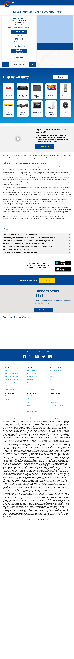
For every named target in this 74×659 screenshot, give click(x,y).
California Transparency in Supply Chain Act (51, 418)
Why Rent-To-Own (32, 399)
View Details (19, 32)
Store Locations (54, 383)
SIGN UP (47, 281)
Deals (6, 396)
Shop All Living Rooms (23, 96)
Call (23, 40)
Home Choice (53, 399)
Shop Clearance (8, 113)
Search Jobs (43, 310)
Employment (53, 373)
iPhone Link (63, 270)
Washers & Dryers (37, 96)
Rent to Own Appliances (11, 373)
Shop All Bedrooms (22, 113)
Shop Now (19, 57)
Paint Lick (42, 352)
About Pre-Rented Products (12, 383)
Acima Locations (54, 386)
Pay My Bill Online (32, 411)
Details (16, 40)
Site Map (29, 408)
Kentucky (34, 352)
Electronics (51, 95)
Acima (51, 408)
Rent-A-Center (19, 18)
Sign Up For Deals (10, 399)
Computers (37, 112)
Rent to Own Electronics (11, 380)
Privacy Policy (14, 418)
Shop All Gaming (51, 113)
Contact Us (30, 402)
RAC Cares (52, 380)
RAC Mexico (53, 402)
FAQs (28, 383)
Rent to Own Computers (11, 376)
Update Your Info (32, 376)
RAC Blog (52, 389)
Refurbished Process (10, 386)
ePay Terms (34, 418)
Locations (27, 352)
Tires (65, 112)
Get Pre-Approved (19, 51)
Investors (52, 376)
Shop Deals (8, 95)
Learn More (44, 146)
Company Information (55, 370)
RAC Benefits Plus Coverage (57, 405)
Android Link (63, 264)
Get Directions (19, 36)
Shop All (60, 77)
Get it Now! (52, 396)
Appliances (65, 95)
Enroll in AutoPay (31, 373)
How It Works (30, 380)
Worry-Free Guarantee (33, 396)
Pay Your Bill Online (32, 370)
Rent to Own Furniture (11, 370)
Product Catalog (9, 389)
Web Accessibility (25, 418)
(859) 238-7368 (20, 24)
